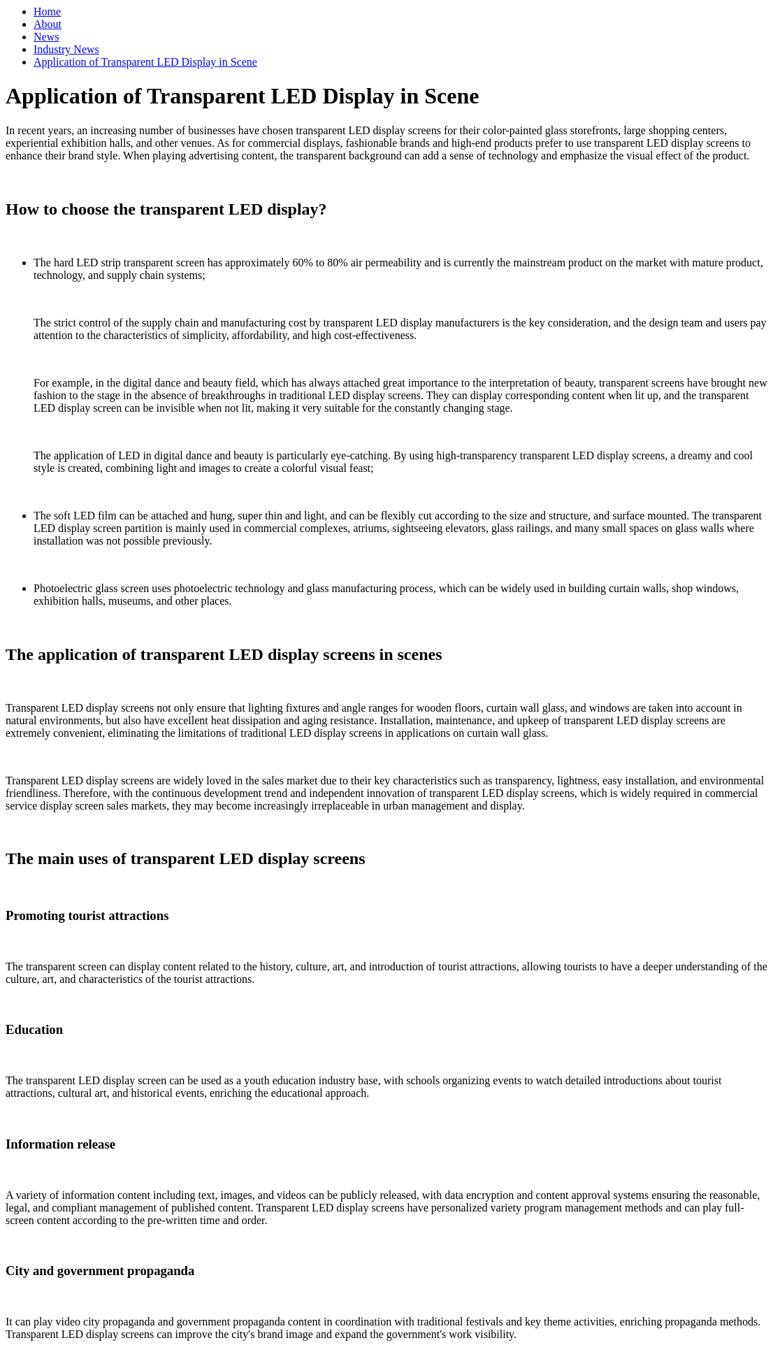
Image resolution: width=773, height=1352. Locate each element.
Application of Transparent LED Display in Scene (145, 62)
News (46, 37)
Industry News (66, 49)
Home (47, 11)
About (48, 24)
